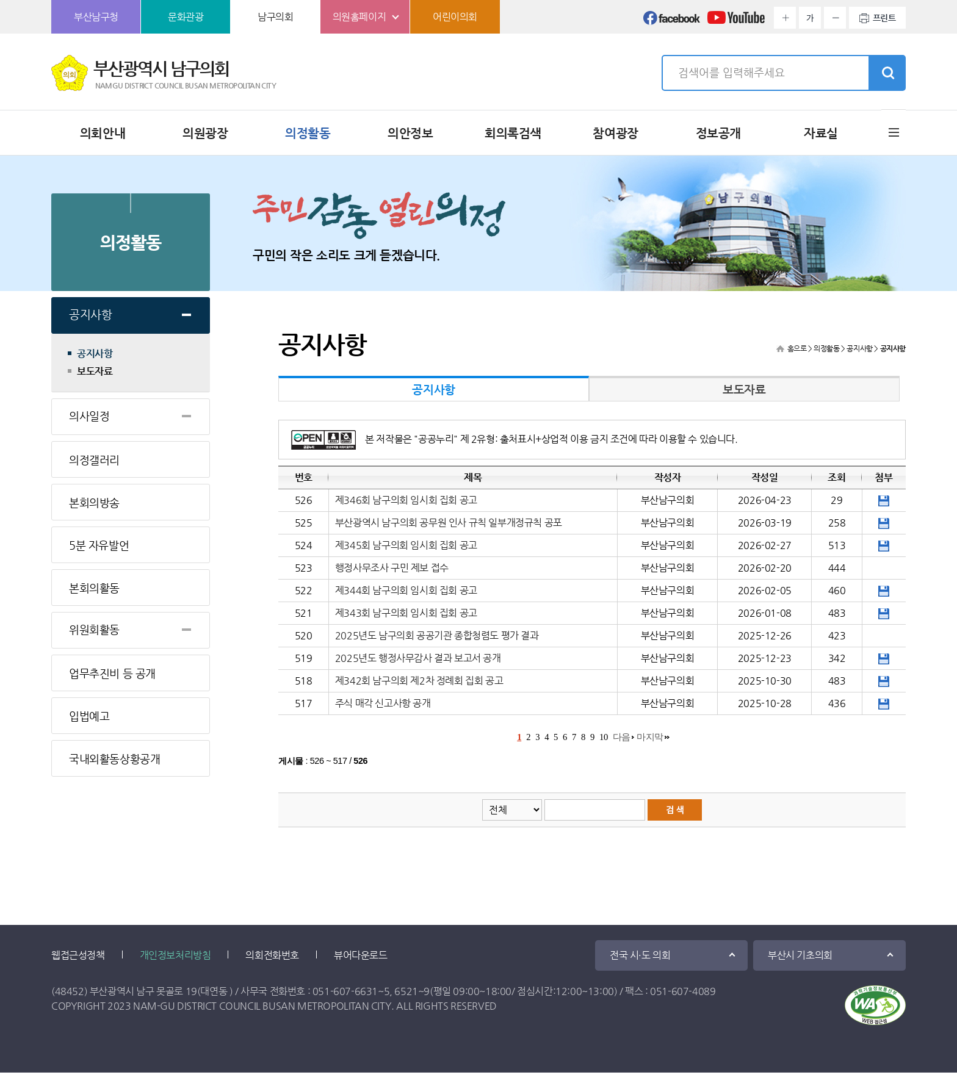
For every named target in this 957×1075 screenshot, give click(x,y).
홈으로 (797, 348)
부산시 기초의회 (800, 955)
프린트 (884, 18)
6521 (405, 991)
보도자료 (94, 371)
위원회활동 (94, 629)
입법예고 (89, 716)
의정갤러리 (94, 459)
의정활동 (307, 133)
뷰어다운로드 (361, 955)
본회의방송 (94, 502)
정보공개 (718, 133)
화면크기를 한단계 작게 (835, 18)
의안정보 (410, 133)
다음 (621, 737)
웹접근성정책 (78, 955)
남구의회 (275, 17)
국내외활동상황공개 (114, 758)
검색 (887, 73)
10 (603, 737)
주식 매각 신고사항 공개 (383, 703)
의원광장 (205, 133)
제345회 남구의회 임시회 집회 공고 (406, 545)
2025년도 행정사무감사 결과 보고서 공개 (418, 658)
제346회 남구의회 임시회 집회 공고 (406, 500)
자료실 (821, 133)
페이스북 (672, 21)
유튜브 (736, 21)
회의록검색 (513, 133)
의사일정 (89, 415)
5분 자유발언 (99, 545)
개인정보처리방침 (175, 955)
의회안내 (102, 133)
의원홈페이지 (359, 17)
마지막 (650, 737)
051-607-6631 (345, 991)
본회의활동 (94, 587)
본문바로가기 (0, 0)
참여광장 (615, 133)
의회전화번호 (272, 955)
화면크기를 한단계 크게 (785, 18)
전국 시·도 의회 (640, 955)
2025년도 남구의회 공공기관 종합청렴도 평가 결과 (437, 635)
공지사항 (90, 314)
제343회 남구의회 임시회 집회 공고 (406, 613)
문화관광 (185, 17)
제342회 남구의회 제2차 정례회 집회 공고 (419, 680)
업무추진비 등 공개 (112, 673)
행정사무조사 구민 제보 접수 (392, 567)
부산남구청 (96, 17)
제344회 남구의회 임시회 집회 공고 (406, 590)
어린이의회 (455, 17)
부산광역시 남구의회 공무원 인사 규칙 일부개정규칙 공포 (448, 522)
